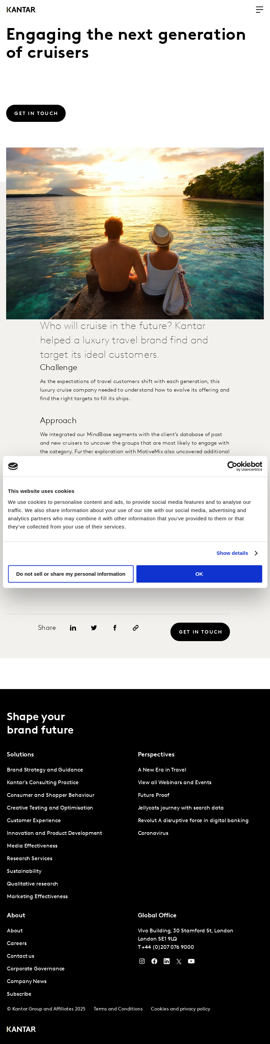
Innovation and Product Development (54, 833)
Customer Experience (34, 821)
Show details (232, 553)
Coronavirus (153, 833)
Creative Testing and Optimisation (50, 808)
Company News (27, 981)
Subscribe (19, 994)
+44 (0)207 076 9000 (168, 947)
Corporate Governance (36, 969)
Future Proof (153, 795)
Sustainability (24, 871)
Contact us (20, 956)
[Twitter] (179, 963)
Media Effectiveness (32, 846)
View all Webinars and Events (175, 783)
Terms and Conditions (118, 1009)
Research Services (29, 859)
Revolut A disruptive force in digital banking (193, 821)
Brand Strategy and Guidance (45, 770)
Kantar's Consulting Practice (43, 783)
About (15, 931)
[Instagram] (142, 963)
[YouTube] (167, 963)
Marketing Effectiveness (37, 897)
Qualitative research (32, 884)
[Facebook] (154, 963)
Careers (16, 943)
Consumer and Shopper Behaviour (50, 795)
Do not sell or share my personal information (70, 574)
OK (199, 574)
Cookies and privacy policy (180, 1009)
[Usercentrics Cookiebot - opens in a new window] (232, 466)
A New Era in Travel (162, 770)
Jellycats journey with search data (181, 808)
